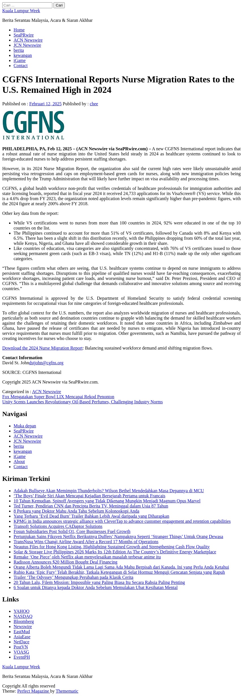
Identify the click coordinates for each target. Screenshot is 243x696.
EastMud (22, 631)
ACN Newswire (28, 40)
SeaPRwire (24, 35)
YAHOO (21, 611)
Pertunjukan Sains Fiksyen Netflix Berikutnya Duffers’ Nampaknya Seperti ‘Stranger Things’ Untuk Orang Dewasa (118, 536)
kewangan (23, 55)
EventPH (22, 657)
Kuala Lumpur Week (21, 10)
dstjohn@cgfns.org (46, 362)
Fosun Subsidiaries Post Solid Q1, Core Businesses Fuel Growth (72, 531)
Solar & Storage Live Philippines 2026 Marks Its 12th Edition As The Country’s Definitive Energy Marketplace (115, 551)
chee (94, 103)
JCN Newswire (27, 45)
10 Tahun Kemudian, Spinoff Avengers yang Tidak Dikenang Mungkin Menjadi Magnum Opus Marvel (107, 500)
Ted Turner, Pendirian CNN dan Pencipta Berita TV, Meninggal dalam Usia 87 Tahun (91, 506)
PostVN (21, 646)
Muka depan (25, 425)
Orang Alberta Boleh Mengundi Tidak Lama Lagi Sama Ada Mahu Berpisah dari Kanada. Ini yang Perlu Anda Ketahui (121, 567)
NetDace (21, 641)
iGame (20, 60)
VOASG (21, 652)
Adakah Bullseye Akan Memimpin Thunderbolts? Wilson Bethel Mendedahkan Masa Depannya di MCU (109, 490)
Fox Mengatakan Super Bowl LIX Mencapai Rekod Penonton (58, 396)
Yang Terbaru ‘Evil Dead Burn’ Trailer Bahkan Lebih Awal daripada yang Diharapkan (91, 516)
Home (19, 29)
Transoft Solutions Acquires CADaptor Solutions (58, 526)
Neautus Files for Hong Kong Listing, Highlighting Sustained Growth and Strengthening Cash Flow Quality (112, 546)
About (19, 461)
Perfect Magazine (33, 691)
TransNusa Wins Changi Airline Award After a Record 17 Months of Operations (86, 541)
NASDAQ (23, 616)
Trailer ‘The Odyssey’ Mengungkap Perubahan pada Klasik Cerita (73, 577)
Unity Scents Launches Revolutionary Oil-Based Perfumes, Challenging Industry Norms (82, 401)
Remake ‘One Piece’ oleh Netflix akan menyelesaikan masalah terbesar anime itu (87, 556)
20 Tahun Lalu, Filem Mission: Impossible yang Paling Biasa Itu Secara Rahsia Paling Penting (99, 582)
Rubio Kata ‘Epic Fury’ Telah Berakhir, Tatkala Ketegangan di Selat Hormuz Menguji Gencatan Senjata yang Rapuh (119, 572)
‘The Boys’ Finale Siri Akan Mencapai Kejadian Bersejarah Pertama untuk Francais (89, 495)
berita (19, 50)
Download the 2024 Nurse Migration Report (42, 348)
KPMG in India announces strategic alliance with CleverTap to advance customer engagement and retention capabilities (122, 521)
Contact (21, 65)
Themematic (67, 691)
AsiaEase (22, 636)
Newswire (23, 626)
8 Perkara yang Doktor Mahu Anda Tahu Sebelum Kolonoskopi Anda (76, 511)
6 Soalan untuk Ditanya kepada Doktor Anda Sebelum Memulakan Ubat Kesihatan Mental (96, 587)
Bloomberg (24, 621)
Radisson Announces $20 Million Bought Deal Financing (65, 562)
